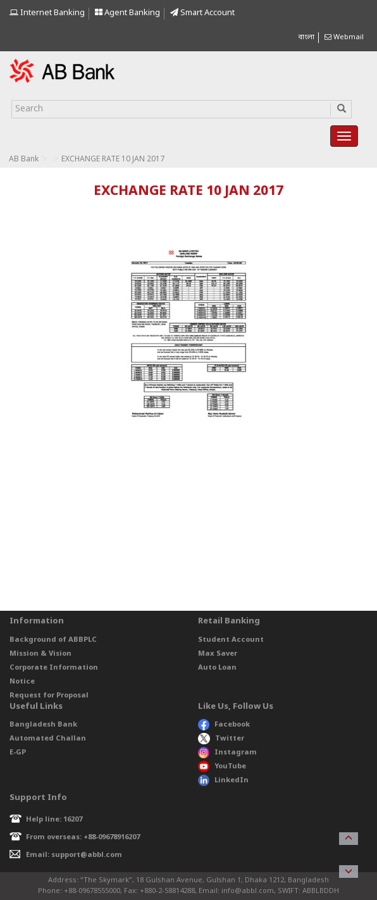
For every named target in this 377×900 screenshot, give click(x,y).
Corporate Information (53, 667)
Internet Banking (47, 13)
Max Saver (217, 653)
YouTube (222, 766)
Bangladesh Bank (43, 724)
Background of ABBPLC (53, 639)
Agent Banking (127, 13)
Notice (22, 681)
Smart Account (202, 13)
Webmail (344, 37)
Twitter (221, 738)
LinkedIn (223, 780)
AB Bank (24, 159)
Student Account (231, 639)
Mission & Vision (40, 653)
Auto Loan (217, 667)
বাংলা (306, 37)
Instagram (227, 752)
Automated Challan (47, 738)
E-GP (17, 752)
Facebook (224, 724)
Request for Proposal (49, 695)
